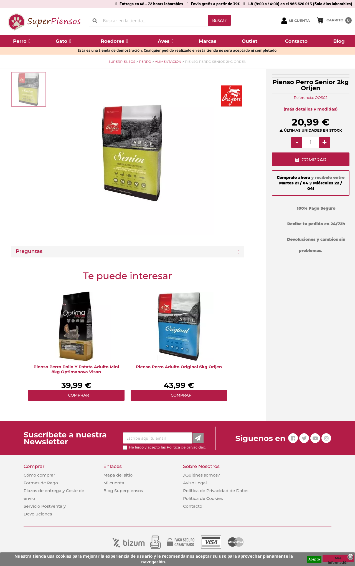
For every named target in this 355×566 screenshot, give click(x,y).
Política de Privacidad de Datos (215, 490)
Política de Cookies (203, 498)
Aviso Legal (195, 482)
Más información (338, 559)
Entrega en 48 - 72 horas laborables (151, 3)
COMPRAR (313, 159)
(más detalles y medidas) (311, 109)
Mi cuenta (113, 482)
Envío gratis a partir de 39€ (215, 3)
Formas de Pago (41, 482)
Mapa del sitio (118, 475)
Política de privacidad (186, 447)
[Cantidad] (310, 142)
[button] (22, 41)
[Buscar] (160, 20)
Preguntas (29, 251)
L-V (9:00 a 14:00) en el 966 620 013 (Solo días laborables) (299, 3)
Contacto (192, 506)
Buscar (219, 20)
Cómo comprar (39, 475)
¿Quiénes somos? (201, 475)
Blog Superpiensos (123, 490)
